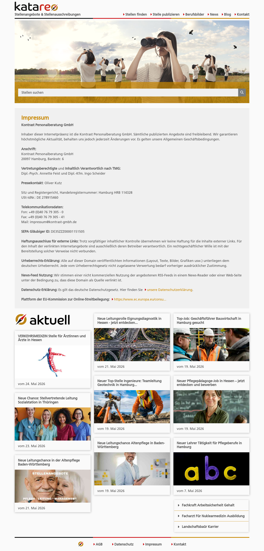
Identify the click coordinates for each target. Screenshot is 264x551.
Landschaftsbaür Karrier (198, 527)
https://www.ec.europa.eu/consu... (140, 299)
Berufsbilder (194, 14)
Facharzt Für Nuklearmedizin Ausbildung (211, 516)
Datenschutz (122, 544)
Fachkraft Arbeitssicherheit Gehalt (206, 505)
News (213, 14)
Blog (227, 14)
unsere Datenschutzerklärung (169, 290)
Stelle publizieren (165, 14)
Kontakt (242, 14)
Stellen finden (135, 14)
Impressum (152, 544)
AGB (97, 544)
